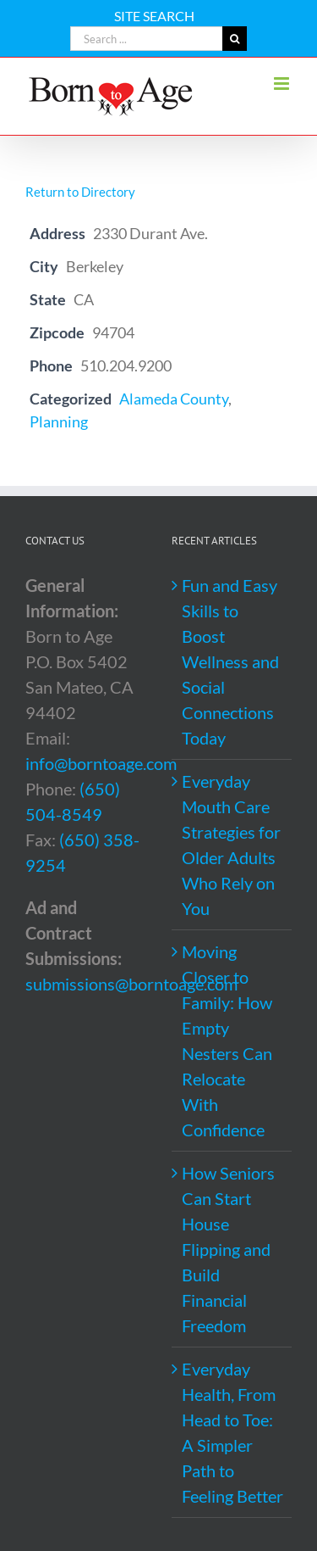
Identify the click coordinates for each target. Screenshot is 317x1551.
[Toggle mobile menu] (283, 83)
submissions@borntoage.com (131, 984)
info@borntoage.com (101, 763)
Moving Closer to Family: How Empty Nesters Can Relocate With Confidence (227, 1040)
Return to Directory (80, 191)
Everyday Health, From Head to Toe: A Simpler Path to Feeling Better (232, 1432)
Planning (59, 421)
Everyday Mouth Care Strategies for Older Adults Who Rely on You (231, 844)
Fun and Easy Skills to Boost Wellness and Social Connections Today (230, 661)
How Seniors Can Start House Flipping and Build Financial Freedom (228, 1249)
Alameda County (173, 398)
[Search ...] (146, 38)
